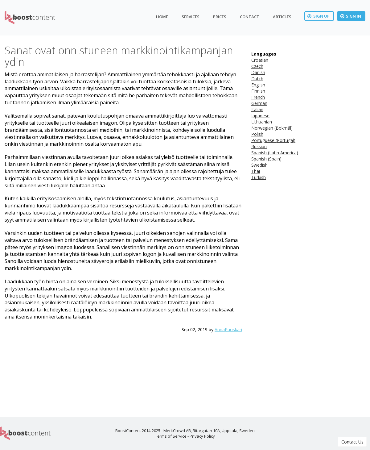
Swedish (259, 165)
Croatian (259, 60)
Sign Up (318, 16)
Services (190, 16)
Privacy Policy (202, 436)
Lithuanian (261, 122)
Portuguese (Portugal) (273, 140)
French (258, 97)
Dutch (257, 78)
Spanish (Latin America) (274, 153)
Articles (282, 16)
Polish (257, 134)
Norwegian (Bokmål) (272, 128)
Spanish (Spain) (266, 159)
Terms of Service (171, 436)
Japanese (260, 116)
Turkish (258, 177)
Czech (257, 66)
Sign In (350, 16)
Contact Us (352, 442)
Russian (259, 146)
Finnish (258, 91)
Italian (257, 109)
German (259, 103)
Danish (258, 72)
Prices (219, 16)
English (258, 85)
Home (162, 16)
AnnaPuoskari (228, 329)
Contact (249, 16)
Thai (255, 171)
